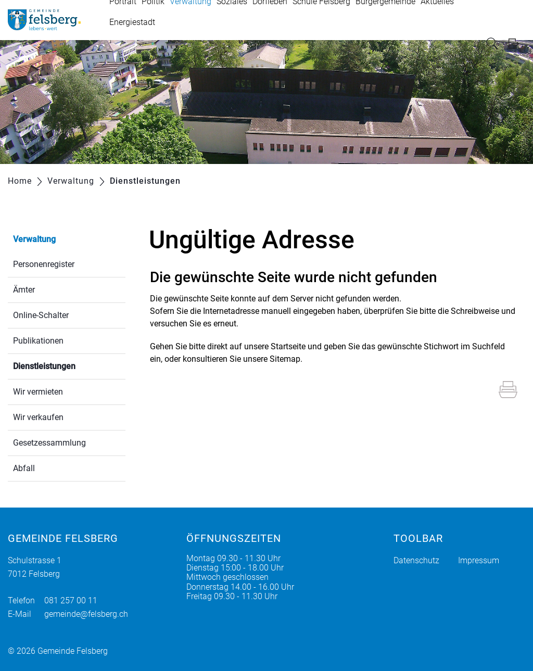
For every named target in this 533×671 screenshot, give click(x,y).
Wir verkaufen (38, 417)
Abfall (24, 468)
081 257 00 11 (70, 600)
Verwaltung (34, 239)
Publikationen (38, 341)
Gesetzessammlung (49, 443)
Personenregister (43, 264)
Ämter (24, 290)
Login (517, 43)
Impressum (478, 560)
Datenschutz (416, 560)
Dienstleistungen (69, 365)
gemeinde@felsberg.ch (86, 614)
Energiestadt (132, 22)
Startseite (288, 346)
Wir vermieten (38, 392)
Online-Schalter (41, 315)
